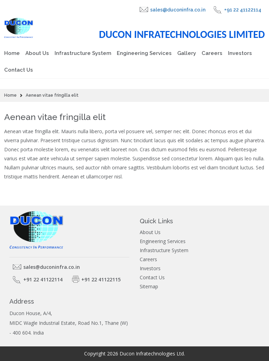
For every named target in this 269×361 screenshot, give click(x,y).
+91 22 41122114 (242, 10)
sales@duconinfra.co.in (177, 10)
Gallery (186, 53)
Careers (212, 53)
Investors (240, 53)
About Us (37, 53)
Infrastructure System (83, 53)
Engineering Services (144, 53)
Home (12, 53)
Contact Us (18, 70)
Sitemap (149, 286)
